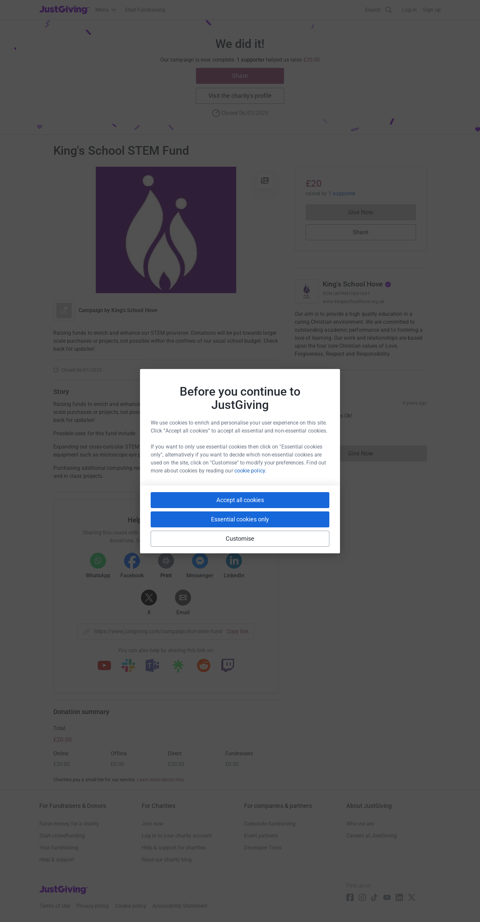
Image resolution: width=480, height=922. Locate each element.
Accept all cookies (240, 499)
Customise (240, 538)
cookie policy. (250, 470)
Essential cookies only (240, 519)
